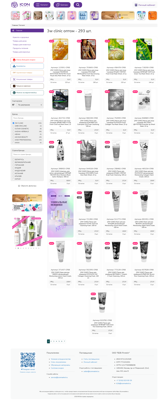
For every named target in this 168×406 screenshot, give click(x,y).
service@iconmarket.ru (59, 377)
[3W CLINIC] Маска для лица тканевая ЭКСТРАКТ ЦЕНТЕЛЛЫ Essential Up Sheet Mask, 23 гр (144, 123)
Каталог (22, 25)
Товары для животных (22, 44)
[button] (15, 248)
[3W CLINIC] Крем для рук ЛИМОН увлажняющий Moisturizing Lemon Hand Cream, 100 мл (60, 275)
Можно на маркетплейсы (25, 92)
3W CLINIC (28, 123)
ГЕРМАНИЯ (19, 165)
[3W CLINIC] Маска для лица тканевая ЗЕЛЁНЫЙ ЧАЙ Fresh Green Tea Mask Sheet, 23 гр (144, 72)
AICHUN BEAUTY (28, 137)
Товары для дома (19, 41)
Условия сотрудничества (60, 359)
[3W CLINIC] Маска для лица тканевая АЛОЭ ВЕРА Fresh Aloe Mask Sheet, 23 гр (88, 173)
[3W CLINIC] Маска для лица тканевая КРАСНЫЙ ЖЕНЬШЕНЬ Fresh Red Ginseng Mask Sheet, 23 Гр (88, 73)
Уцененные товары (22, 72)
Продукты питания (20, 48)
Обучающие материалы (60, 365)
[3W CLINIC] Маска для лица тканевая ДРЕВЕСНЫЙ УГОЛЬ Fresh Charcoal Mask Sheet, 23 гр (60, 123)
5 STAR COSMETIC (28, 129)
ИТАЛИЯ (18, 176)
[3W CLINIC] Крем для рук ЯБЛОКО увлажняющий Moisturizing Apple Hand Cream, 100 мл (144, 224)
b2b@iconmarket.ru (123, 383)
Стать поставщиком (91, 359)
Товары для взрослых (21, 52)
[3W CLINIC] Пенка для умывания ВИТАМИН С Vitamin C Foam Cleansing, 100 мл (116, 274)
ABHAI (28, 134)
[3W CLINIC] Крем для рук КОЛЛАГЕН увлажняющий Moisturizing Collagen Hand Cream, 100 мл (144, 174)
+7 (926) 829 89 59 (124, 380)
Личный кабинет (90, 362)
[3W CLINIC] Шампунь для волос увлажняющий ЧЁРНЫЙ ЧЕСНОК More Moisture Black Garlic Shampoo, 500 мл (60, 174)
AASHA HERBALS (28, 132)
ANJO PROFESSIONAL (28, 140)
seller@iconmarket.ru (91, 371)
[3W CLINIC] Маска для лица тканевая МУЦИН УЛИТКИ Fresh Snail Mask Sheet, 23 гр (116, 72)
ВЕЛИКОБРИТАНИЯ (23, 162)
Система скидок (57, 368)
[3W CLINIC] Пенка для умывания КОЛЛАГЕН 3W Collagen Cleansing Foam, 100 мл (88, 275)
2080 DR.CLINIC (28, 126)
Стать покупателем (58, 362)
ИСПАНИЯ (19, 174)
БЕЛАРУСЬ (19, 160)
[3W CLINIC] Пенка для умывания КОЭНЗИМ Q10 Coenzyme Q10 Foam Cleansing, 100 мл (88, 123)
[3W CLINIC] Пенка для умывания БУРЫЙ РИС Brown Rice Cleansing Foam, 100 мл (144, 274)
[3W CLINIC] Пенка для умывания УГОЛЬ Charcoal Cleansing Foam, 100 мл (88, 223)
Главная (15, 25)
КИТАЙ (17, 179)
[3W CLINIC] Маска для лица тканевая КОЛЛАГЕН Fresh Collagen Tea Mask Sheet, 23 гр (116, 122)
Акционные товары (22, 79)
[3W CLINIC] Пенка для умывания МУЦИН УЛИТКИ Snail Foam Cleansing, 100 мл (116, 173)
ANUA (28, 143)
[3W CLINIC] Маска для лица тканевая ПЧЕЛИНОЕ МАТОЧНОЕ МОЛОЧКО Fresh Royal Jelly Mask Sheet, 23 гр (60, 73)
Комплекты (19, 66)
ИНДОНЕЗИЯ (20, 171)
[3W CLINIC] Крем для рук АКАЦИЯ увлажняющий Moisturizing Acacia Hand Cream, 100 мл (116, 224)
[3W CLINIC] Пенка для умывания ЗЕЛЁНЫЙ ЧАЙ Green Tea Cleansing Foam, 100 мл (102, 325)
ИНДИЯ (18, 168)
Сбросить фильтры (27, 186)
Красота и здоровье (21, 37)
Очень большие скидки (24, 60)
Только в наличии (22, 86)
